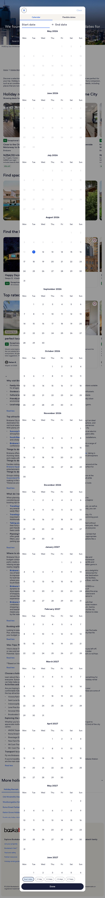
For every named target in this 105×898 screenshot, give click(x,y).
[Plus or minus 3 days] (60, 879)
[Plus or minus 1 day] (39, 879)
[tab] (36, 17)
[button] (62, 46)
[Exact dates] (28, 879)
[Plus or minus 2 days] (49, 879)
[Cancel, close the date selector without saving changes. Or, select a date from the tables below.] (24, 10)
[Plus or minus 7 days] (70, 879)
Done (52, 886)
